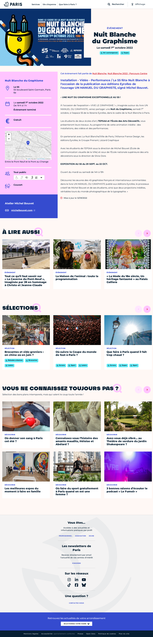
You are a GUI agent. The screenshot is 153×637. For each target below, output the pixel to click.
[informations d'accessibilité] (29, 177)
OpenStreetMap (41, 159)
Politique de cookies (107, 634)
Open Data (90, 634)
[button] (28, 143)
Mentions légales (31, 634)
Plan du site (124, 634)
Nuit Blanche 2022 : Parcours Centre (127, 73)
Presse (80, 634)
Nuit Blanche (99, 73)
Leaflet (28, 159)
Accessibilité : (58, 634)
